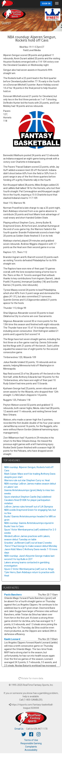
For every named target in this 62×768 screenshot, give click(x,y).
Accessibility (31, 750)
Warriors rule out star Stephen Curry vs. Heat (27, 480)
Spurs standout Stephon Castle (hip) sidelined (27, 496)
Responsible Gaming (31, 743)
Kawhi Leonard (12, 639)
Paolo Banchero (13, 594)
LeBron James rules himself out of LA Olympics (28, 506)
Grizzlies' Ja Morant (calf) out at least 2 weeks (28, 542)
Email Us (19, 728)
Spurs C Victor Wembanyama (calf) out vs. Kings (29, 569)
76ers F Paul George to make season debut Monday (30, 546)
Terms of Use (31, 740)
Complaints (31, 746)
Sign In (46, 3)
